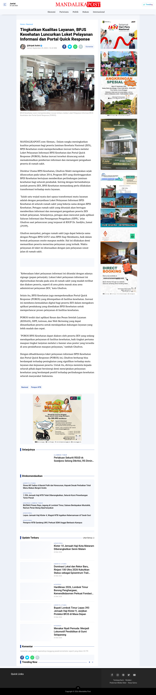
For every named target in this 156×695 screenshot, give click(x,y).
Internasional (99, 11)
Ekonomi (51, 11)
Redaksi (128, 680)
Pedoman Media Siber (118, 683)
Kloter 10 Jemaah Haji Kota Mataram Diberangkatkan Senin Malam (74, 547)
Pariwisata (63, 11)
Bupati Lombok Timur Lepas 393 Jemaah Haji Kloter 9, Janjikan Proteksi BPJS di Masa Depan (71, 611)
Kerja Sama (132, 683)
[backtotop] (78, 688)
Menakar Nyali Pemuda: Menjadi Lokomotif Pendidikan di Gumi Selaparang (71, 631)
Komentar (89, 47)
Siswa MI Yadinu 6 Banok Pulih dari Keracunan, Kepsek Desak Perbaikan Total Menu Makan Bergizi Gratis (57, 486)
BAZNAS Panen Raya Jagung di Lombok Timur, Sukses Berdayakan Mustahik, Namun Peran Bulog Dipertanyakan (56, 506)
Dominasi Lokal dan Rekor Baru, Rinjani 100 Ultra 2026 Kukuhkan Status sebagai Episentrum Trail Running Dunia (71, 569)
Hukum (86, 11)
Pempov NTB (36, 387)
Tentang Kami (118, 680)
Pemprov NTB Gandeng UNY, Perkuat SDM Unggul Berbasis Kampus (52, 522)
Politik (75, 11)
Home (22, 24)
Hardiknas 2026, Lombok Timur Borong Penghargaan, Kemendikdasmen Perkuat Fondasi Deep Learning (73, 590)
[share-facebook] (64, 47)
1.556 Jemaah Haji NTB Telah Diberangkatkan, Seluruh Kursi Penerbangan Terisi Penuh (55, 496)
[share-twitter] (70, 47)
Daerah (58, 584)
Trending (149, 4)
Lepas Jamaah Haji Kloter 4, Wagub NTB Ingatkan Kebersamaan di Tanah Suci (57, 515)
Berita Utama (61, 564)
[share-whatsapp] (75, 47)
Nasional (24, 387)
